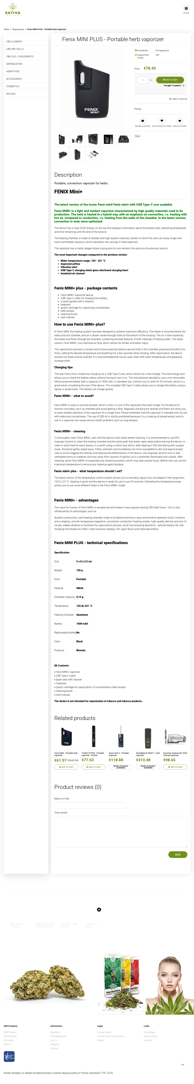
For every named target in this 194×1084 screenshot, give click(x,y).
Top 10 (53, 1040)
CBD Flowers (10, 1032)
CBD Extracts (10, 1036)
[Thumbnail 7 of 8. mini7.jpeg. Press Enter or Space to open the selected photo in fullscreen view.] (77, 154)
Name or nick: (62, 798)
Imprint (100, 1040)
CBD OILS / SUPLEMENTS (20, 56)
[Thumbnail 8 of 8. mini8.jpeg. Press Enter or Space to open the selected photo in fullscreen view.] (92, 154)
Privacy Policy (104, 1032)
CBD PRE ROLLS (15, 49)
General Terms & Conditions (110, 1036)
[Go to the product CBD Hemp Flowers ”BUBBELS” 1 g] (91, 913)
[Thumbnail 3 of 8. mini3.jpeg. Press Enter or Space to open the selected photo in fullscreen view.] (92, 139)
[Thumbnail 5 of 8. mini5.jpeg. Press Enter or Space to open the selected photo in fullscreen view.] (123, 139)
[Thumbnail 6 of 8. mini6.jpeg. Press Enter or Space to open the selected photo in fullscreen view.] (62, 154)
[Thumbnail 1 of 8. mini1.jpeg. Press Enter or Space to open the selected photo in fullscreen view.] (62, 139)
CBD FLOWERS (14, 41)
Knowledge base (58, 1036)
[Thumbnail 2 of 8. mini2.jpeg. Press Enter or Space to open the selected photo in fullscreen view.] (77, 139)
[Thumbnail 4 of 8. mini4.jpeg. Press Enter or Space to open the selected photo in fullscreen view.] (108, 139)
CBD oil (7, 1044)
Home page (149, 1032)
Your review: (61, 812)
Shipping (54, 1044)
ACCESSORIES (14, 78)
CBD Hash (9, 1040)
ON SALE (11, 93)
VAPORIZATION (14, 64)
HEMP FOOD (12, 71)
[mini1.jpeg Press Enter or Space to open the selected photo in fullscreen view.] (93, 88)
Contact (54, 1048)
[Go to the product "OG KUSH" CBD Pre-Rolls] (66, 913)
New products (151, 1036)
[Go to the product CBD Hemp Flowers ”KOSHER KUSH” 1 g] (16, 913)
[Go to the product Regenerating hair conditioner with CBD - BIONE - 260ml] (41, 913)
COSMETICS (12, 86)
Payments (55, 1032)
